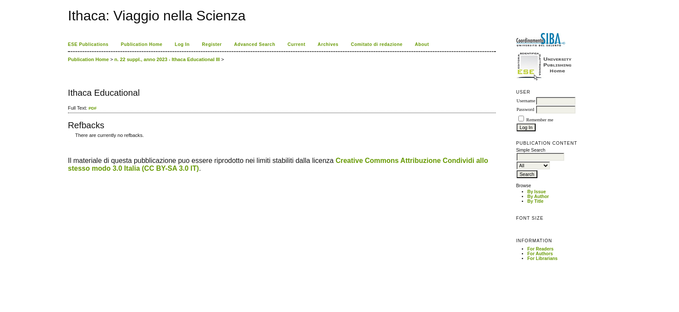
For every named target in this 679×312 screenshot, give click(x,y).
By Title (535, 201)
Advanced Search (254, 44)
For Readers (540, 249)
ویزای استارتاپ (70, 141)
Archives (328, 44)
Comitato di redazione (376, 44)
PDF (92, 108)
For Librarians (542, 258)
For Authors (540, 253)
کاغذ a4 (68, 141)
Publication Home (141, 44)
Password (525, 109)
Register (212, 44)
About (422, 44)
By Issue (536, 191)
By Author (538, 196)
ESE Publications (88, 44)
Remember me (539, 119)
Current (296, 44)
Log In (182, 44)
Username (526, 100)
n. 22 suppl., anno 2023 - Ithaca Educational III (167, 59)
